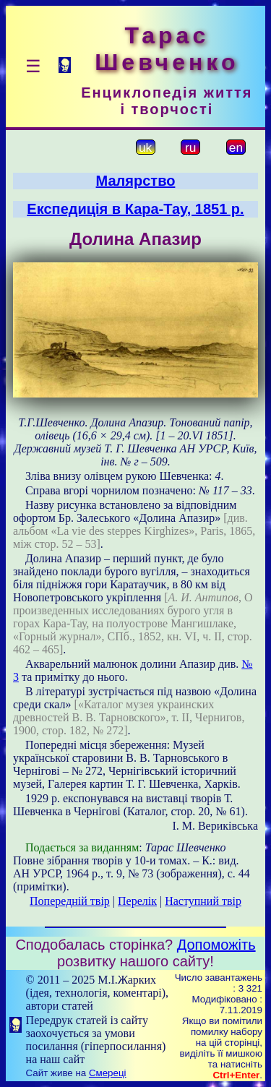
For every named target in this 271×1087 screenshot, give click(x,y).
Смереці (107, 1072)
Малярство (136, 181)
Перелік (137, 901)
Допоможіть (216, 945)
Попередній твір (70, 901)
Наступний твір (203, 901)
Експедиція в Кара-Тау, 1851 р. (135, 209)
